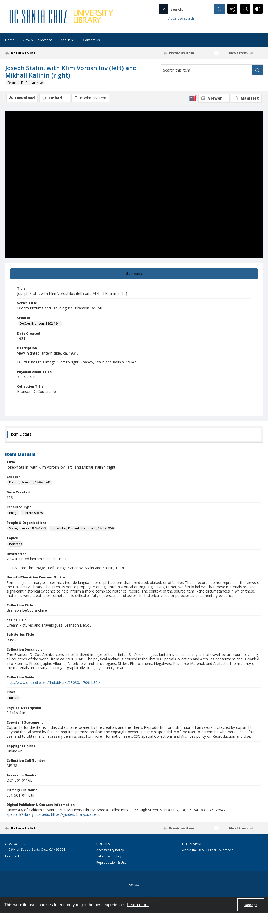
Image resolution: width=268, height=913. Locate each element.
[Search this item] (206, 70)
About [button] (67, 40)
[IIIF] (193, 98)
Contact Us (91, 39)
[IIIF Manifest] (246, 98)
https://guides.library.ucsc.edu (75, 814)
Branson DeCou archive (25, 82)
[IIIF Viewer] (214, 98)
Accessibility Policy (110, 850)
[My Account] (244, 9)
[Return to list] (40, 53)
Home (10, 39)
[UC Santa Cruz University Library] (62, 16)
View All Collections (38, 39)
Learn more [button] (138, 905)
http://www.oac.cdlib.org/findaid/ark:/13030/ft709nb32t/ (53, 682)
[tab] (134, 274)
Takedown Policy (108, 856)
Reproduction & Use (111, 862)
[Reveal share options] (231, 9)
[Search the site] (180, 9)
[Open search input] (218, 9)
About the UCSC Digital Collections (207, 850)
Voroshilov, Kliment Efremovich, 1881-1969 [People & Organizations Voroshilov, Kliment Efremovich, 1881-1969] (82, 528)
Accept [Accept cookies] (250, 905)
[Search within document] (257, 70)
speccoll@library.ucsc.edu (28, 814)
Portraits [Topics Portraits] (15, 544)
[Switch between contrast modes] (258, 9)
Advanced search (170, 18)
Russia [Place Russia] (14, 697)
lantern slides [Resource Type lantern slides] (33, 512)
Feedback (12, 856)
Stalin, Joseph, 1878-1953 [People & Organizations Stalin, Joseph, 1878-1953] (27, 528)
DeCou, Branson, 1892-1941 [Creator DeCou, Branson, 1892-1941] (40, 323)
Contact (134, 885)
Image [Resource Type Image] (13, 512)
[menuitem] (134, 884)
